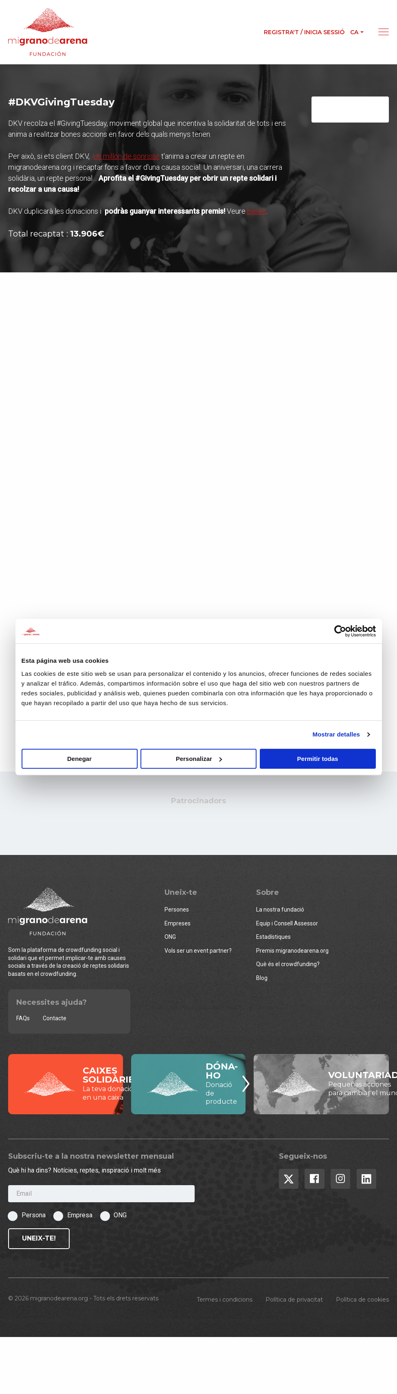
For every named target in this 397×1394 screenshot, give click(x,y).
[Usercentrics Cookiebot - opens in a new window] (340, 631)
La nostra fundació (280, 910)
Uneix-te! (39, 1240)
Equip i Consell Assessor (287, 924)
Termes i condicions (224, 1300)
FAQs (23, 1019)
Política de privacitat (294, 1300)
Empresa (79, 1217)
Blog (262, 979)
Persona (34, 1217)
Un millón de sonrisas (126, 157)
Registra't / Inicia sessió (304, 32)
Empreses (178, 924)
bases (256, 212)
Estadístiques (273, 938)
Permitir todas (317, 758)
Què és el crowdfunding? (288, 965)
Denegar (79, 758)
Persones (177, 910)
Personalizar (199, 758)
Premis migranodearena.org (292, 952)
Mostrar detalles (336, 734)
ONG (170, 938)
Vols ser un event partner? (198, 952)
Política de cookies (362, 1300)
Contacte (54, 1019)
